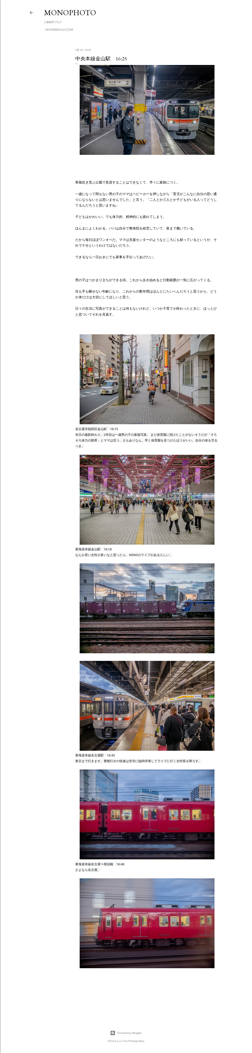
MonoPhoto (70, 13)
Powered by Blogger (126, 1032)
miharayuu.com (59, 30)
